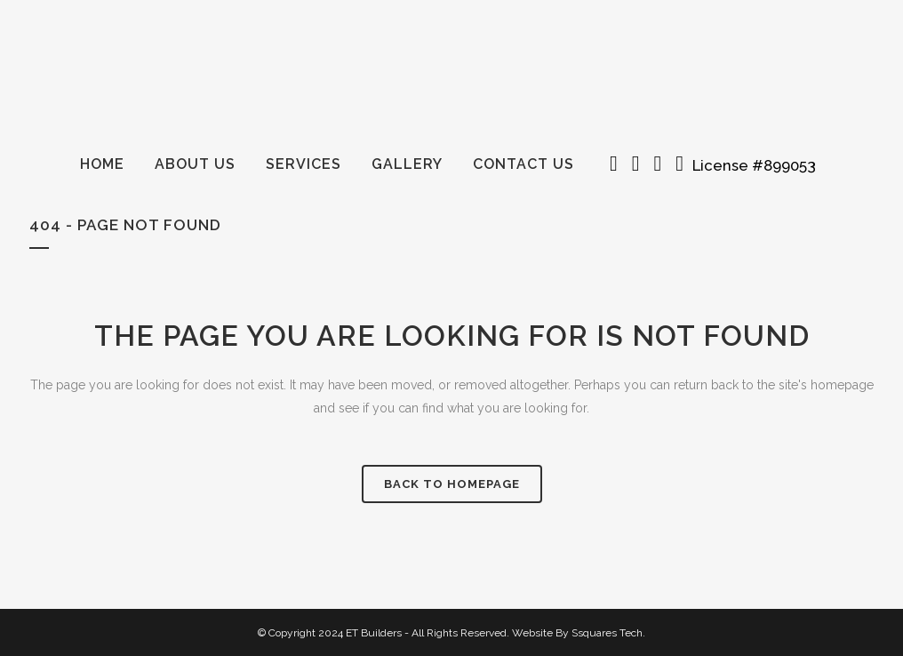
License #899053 (757, 165)
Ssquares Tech (607, 633)
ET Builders (374, 633)
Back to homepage (452, 484)
